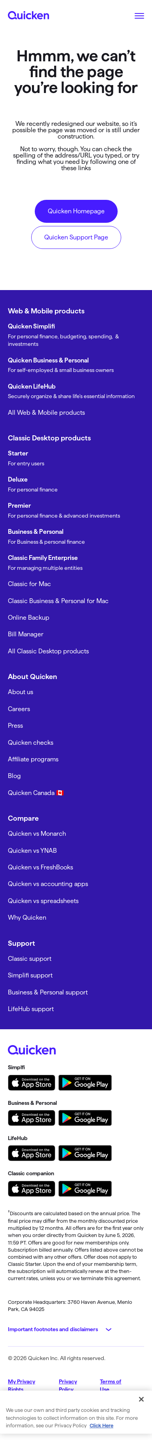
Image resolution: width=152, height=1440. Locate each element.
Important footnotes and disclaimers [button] (53, 1329)
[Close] (141, 1399)
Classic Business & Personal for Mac (58, 601)
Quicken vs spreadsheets (43, 900)
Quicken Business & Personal (48, 360)
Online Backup (28, 617)
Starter (18, 453)
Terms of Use (110, 1385)
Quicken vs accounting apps (48, 883)
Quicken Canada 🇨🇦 (36, 792)
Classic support (29, 958)
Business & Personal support (48, 992)
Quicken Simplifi (31, 326)
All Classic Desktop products (48, 651)
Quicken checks (30, 742)
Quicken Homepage (76, 211)
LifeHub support (31, 1009)
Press (15, 725)
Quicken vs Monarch (37, 833)
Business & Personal (36, 531)
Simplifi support (30, 975)
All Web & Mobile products (46, 412)
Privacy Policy (68, 1385)
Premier (19, 505)
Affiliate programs (33, 759)
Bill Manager (25, 634)
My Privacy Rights (21, 1385)
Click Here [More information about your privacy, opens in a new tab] (101, 1425)
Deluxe (18, 479)
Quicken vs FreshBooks (40, 867)
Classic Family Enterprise (43, 557)
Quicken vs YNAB (32, 850)
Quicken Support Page (76, 237)
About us (20, 692)
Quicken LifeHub (32, 386)
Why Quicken (27, 917)
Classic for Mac (29, 584)
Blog (14, 775)
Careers (19, 709)
